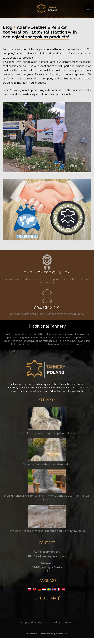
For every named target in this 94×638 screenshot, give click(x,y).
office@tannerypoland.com (47, 556)
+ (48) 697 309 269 (47, 551)
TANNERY (32, 633)
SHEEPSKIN (47, 633)
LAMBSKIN (61, 633)
